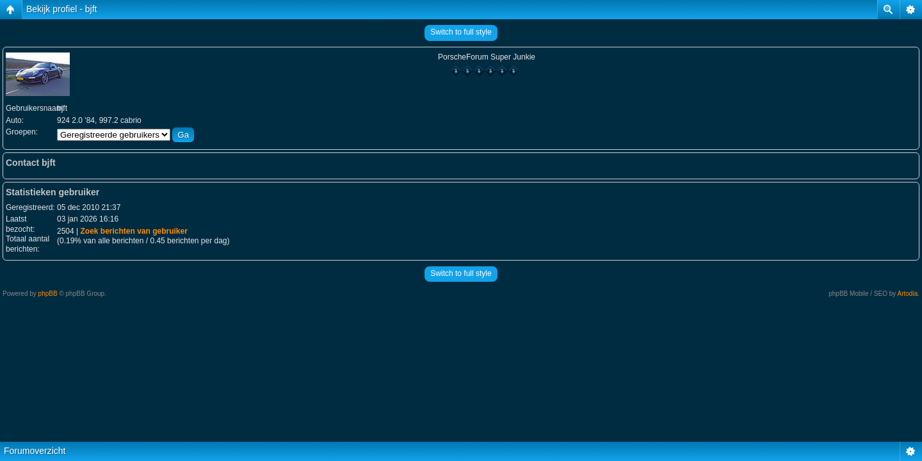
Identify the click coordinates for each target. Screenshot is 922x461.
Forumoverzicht (34, 451)
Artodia (908, 293)
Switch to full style (460, 32)
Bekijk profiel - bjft (61, 9)
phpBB (48, 293)
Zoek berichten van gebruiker (133, 231)
